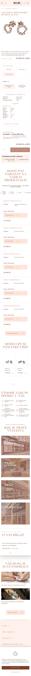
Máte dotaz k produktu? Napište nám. (8, 415)
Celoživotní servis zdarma (8, 401)
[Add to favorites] (12, 373)
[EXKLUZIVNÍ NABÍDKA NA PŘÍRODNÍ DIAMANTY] (15, 596)
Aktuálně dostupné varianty (11, 137)
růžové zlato (9, 74)
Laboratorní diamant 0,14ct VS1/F (22, 86)
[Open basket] (28, 3)
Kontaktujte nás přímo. (19, 136)
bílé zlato (9, 69)
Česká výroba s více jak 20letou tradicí (22, 415)
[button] (27, 365)
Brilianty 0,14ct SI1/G (9, 86)
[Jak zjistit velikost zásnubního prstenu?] (15, 579)
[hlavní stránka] (16, 4)
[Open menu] (2, 3)
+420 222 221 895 (8, 159)
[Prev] (4, 33)
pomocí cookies (19, 660)
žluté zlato (22, 69)
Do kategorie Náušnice (9, 8)
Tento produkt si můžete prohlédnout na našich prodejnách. (22, 410)
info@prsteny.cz (23, 159)
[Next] (27, 33)
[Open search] (6, 3)
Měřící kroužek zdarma (21, 401)
